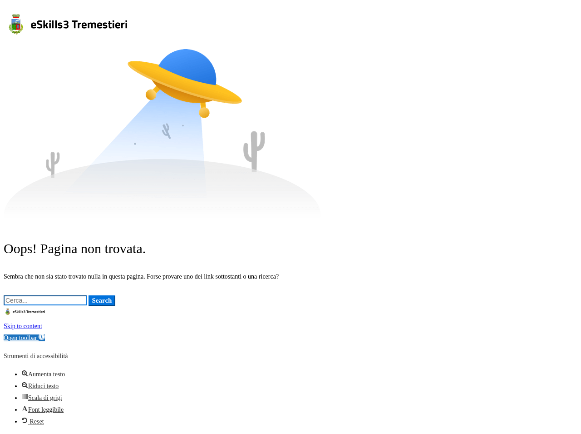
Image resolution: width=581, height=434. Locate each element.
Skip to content (23, 326)
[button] (24, 337)
